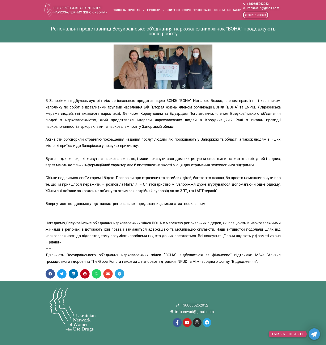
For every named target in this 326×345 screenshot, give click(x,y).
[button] (255, 15)
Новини (219, 10)
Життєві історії (179, 10)
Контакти (234, 10)
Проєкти (156, 10)
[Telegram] (314, 334)
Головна (119, 10)
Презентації (202, 10)
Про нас (136, 10)
